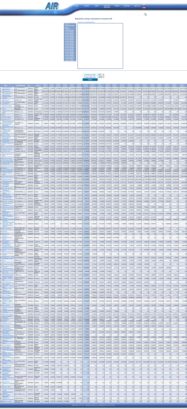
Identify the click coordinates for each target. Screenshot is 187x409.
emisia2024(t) (45, 85)
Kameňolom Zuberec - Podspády (8, 382)
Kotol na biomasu (8, 171)
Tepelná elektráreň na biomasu (8, 163)
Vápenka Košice (7, 179)
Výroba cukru (6, 151)
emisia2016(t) (100, 85)
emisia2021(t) (65, 85)
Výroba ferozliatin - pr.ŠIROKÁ (8, 182)
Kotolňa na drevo (7, 188)
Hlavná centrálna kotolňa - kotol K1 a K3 (8, 278)
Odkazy (117, 6)
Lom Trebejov (7, 295)
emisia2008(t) (159, 85)
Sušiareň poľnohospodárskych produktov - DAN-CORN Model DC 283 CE (8, 223)
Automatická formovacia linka (7, 195)
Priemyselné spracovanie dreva (8, 348)
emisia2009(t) (152, 85)
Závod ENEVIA (7, 228)
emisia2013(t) (122, 85)
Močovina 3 (6, 100)
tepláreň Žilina (7, 387)
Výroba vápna (7, 117)
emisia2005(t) (182, 85)
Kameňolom (6, 326)
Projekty (86, 6)
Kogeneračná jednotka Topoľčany (8, 335)
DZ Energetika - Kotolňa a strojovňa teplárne (8, 362)
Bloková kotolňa (7, 401)
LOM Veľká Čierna (8, 160)
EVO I (4, 109)
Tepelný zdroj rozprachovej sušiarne (6, 131)
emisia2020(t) (72, 85)
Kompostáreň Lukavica (6, 372)
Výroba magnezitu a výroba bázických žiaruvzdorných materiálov (8, 123)
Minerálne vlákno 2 (8, 314)
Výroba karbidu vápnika (7, 97)
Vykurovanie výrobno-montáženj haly (8, 358)
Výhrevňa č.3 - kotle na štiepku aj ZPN (8, 257)
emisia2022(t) (58, 85)
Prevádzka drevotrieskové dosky (7, 192)
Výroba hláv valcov (8, 166)
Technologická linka (8, 169)
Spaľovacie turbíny (8, 207)
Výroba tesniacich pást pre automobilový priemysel (8, 394)
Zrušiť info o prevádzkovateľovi (86, 22)
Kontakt (127, 6)
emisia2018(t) (86, 85)
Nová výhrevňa (7, 365)
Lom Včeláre (6, 135)
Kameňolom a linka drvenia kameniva (8, 275)
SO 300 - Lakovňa (8, 201)
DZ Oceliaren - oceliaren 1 (7, 138)
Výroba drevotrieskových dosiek (7, 237)
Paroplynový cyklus (8, 264)
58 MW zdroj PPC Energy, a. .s (8, 204)
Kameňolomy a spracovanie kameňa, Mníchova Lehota (8, 377)
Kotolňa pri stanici (8, 297)
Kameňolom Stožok (8, 337)
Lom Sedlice (6, 305)
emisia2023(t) (52, 85)
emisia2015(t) (108, 85)
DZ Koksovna (6, 91)
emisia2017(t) (92, 85)
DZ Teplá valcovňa (8, 176)
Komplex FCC (7, 119)
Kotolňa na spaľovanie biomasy (8, 398)
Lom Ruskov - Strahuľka (7, 332)
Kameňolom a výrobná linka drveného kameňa (8, 245)
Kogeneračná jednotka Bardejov (8, 329)
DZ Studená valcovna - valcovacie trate (7, 214)
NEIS (96, 6)
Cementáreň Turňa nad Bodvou (8, 140)
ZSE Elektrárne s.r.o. (8, 282)
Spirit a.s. (137, 6)
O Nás (77, 6)
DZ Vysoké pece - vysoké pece (8, 94)
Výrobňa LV (6, 319)
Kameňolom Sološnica (6, 241)
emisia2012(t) (130, 85)
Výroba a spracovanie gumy (8, 267)
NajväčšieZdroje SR (107, 6)
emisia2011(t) (137, 85)
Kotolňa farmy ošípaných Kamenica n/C (7, 369)
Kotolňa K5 (6, 234)
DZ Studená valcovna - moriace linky (8, 286)
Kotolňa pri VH (7, 323)
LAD (4, 260)
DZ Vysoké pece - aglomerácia (8, 88)
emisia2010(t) (145, 85)
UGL (4, 114)
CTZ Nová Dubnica (8, 146)
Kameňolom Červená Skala (7, 292)
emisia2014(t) (114, 85)
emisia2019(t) (79, 85)
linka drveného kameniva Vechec (8, 198)
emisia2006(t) (174, 85)
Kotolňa (5, 168)
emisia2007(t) (167, 85)
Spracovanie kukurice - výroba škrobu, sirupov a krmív (7, 301)
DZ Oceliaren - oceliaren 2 (7, 103)
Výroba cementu (7, 106)
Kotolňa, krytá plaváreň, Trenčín (8, 354)
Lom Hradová (6, 345)
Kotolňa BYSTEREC (8, 219)
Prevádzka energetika (6, 185)
